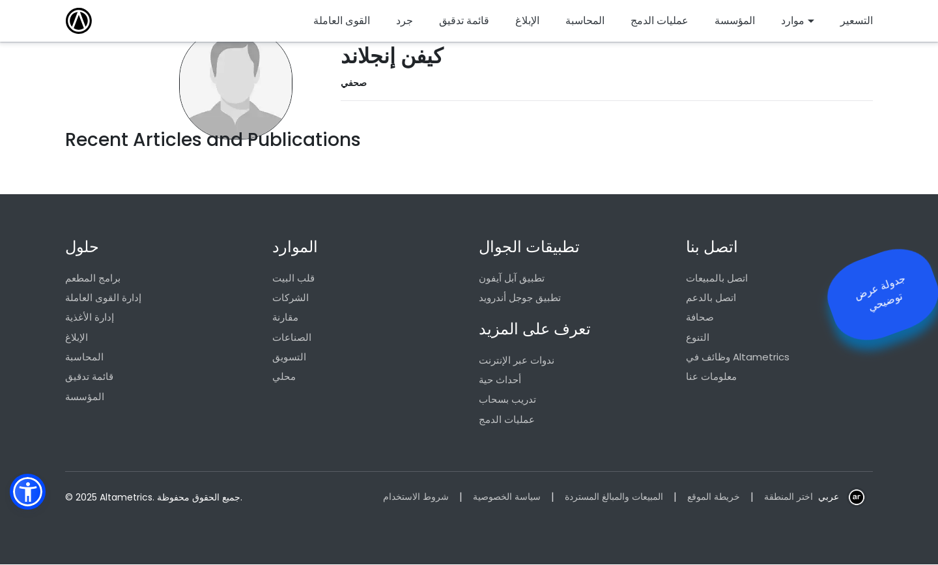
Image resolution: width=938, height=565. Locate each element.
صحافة (700, 318)
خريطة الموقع (713, 497)
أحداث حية (500, 380)
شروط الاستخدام (416, 497)
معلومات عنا (711, 377)
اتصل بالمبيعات (717, 278)
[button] (27, 491)
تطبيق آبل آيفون (512, 278)
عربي (828, 497)
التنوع (697, 337)
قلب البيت (293, 278)
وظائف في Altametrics (737, 357)
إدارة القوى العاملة (103, 297)
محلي (284, 377)
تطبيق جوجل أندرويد (520, 297)
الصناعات (291, 337)
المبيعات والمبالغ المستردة (614, 497)
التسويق (289, 357)
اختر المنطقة (788, 497)
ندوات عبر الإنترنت (516, 360)
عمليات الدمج (507, 420)
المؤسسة (84, 397)
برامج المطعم (93, 278)
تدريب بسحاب (507, 400)
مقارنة (285, 318)
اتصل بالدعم (711, 297)
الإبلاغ (76, 337)
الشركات (290, 297)
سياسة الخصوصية (507, 497)
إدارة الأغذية (89, 318)
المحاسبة (84, 357)
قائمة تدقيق (89, 377)
